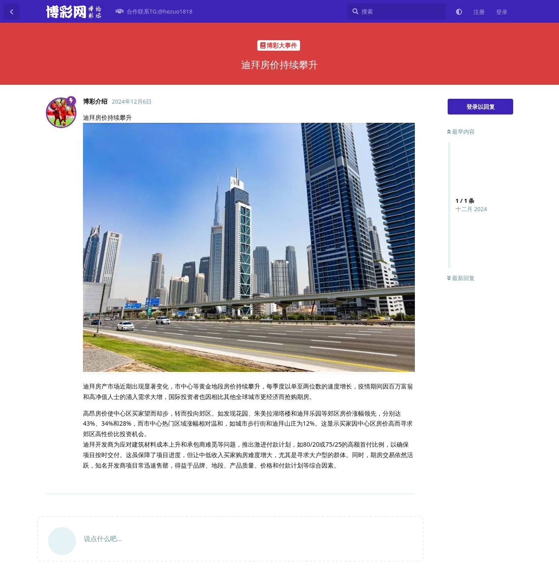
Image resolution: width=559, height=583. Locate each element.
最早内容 (461, 131)
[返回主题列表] (11, 11)
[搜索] (397, 11)
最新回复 (461, 278)
